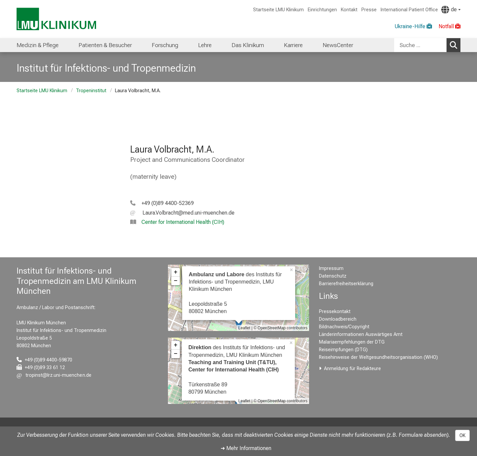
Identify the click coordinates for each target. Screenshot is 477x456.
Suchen (455, 44)
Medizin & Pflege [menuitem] (38, 45)
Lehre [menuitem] (205, 45)
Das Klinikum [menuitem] (248, 45)
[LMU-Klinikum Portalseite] (56, 19)
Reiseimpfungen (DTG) (343, 350)
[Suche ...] (420, 45)
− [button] (176, 281)
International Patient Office (409, 10)
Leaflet (244, 328)
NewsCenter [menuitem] (338, 45)
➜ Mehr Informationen (246, 448)
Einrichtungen (322, 10)
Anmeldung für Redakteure (352, 368)
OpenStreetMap (272, 328)
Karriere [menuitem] (293, 45)
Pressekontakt (334, 311)
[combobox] (427, 45)
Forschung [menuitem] (165, 45)
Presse (369, 10)
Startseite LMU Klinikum (278, 10)
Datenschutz (332, 276)
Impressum (331, 268)
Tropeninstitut (91, 91)
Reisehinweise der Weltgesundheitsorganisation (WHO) (378, 357)
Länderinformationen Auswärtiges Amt (360, 334)
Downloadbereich (337, 319)
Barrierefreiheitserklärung (346, 284)
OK (462, 435)
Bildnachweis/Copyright (344, 327)
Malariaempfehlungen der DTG (352, 342)
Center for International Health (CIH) (182, 222)
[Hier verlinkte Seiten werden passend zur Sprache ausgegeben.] (450, 9)
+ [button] (176, 272)
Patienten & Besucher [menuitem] (105, 45)
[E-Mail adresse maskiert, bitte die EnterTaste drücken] (182, 213)
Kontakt (349, 10)
